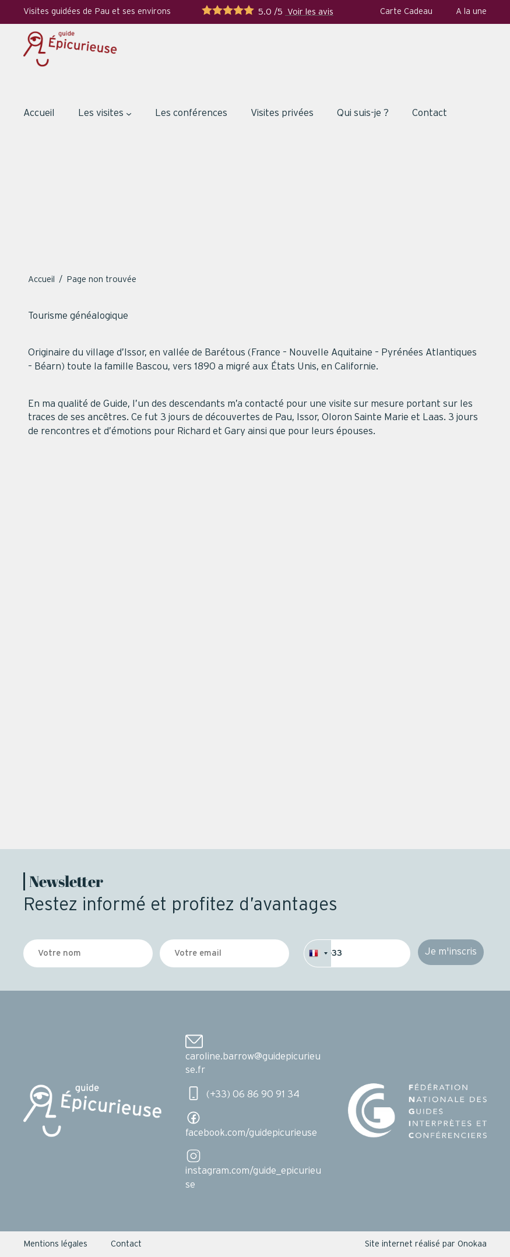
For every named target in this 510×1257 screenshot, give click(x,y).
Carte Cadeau (406, 11)
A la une (471, 11)
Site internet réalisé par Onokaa (426, 1244)
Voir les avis (309, 12)
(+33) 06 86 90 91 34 (253, 1094)
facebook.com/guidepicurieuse (251, 1133)
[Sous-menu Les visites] (129, 114)
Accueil (39, 113)
